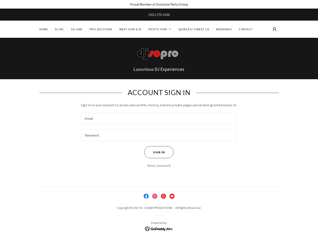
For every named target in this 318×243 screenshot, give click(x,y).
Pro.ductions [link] (101, 29)
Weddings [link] (224, 29)
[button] (160, 29)
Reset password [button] (159, 165)
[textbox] (159, 118)
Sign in (154, 152)
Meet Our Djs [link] (130, 29)
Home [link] (43, 29)
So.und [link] (77, 29)
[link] (159, 54)
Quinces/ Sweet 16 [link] (193, 29)
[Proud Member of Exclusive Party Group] (159, 4)
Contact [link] (246, 29)
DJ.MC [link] (59, 29)
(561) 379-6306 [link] (159, 14)
